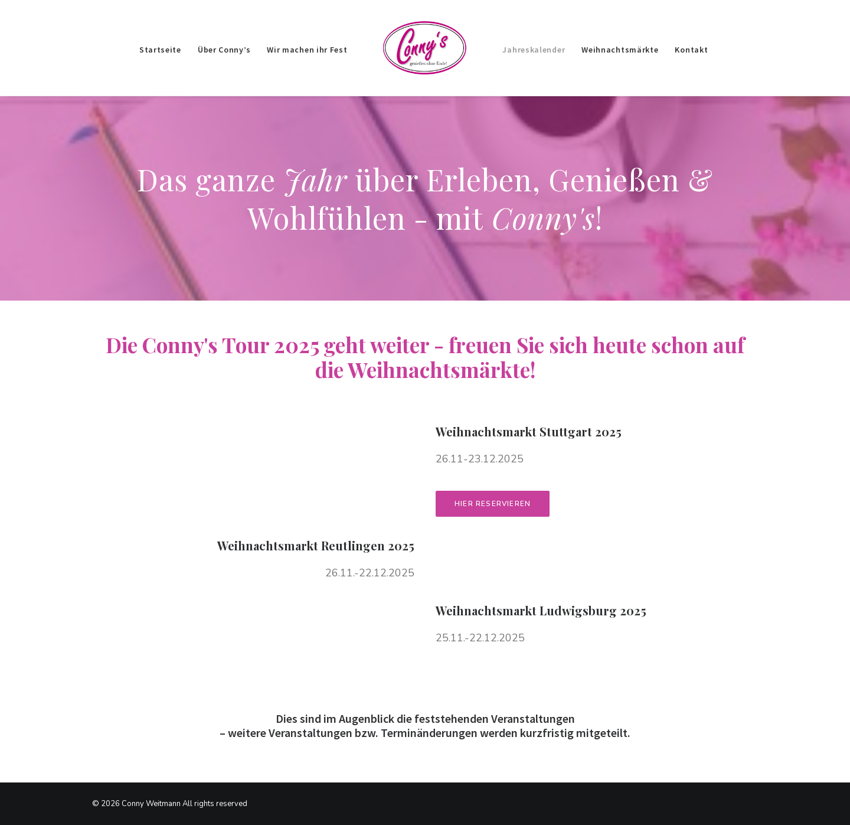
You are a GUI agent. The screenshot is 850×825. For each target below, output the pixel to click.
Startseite (160, 49)
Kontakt (691, 49)
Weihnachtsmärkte (619, 49)
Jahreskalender (533, 49)
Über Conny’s (224, 49)
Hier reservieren (493, 503)
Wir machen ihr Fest (307, 49)
